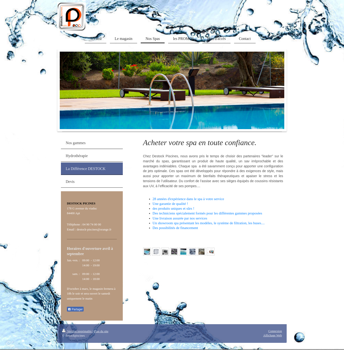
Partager (75, 309)
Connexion (275, 331)
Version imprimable (77, 331)
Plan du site (101, 331)
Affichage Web (272, 335)
